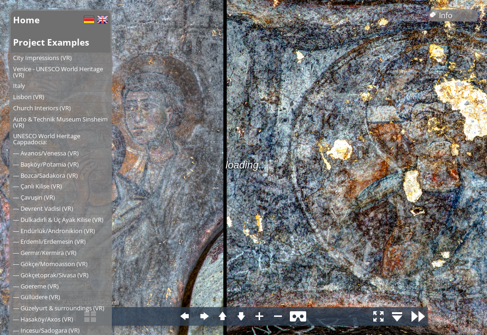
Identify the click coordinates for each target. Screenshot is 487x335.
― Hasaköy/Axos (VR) (43, 319)
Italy (19, 85)
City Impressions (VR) (42, 58)
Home (26, 19)
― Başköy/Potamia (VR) (46, 164)
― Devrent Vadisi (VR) (43, 208)
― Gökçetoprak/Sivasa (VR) (51, 275)
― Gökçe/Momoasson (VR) (50, 264)
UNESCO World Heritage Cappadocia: (46, 139)
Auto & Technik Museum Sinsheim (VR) (60, 122)
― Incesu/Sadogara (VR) (46, 330)
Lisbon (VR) (28, 97)
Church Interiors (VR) (42, 108)
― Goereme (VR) (36, 286)
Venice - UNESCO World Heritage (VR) (58, 72)
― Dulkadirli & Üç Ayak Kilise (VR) (58, 219)
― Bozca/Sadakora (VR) (45, 175)
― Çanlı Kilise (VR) (37, 186)
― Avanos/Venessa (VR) (46, 153)
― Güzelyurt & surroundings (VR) (58, 308)
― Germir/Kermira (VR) (44, 252)
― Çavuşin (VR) (34, 197)
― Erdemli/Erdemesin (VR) (49, 241)
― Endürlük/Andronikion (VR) (54, 231)
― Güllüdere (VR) (36, 297)
